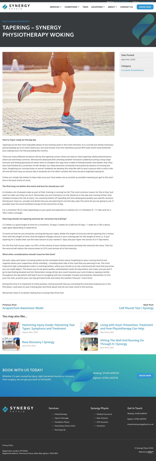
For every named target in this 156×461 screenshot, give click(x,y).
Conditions (71, 8)
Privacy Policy (7, 445)
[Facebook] (130, 430)
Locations (97, 8)
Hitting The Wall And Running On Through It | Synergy (122, 342)
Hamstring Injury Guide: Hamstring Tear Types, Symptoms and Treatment (48, 326)
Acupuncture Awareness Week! (23, 308)
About (111, 8)
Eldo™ (151, 452)
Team (85, 8)
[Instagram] (128, 430)
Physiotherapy (61, 414)
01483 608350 (122, 2)
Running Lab (60, 430)
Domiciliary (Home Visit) (65, 426)
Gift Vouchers (102, 422)
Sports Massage (62, 418)
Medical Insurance (104, 414)
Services (54, 8)
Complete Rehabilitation (18, 21)
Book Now (145, 8)
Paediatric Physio (62, 422)
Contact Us (126, 8)
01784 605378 (147, 2)
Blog (4, 21)
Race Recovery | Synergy (38, 342)
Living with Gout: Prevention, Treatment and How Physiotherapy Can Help (126, 326)
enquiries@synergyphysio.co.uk (140, 424)
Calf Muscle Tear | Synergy (136, 308)
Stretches (101, 426)
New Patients (102, 418)
